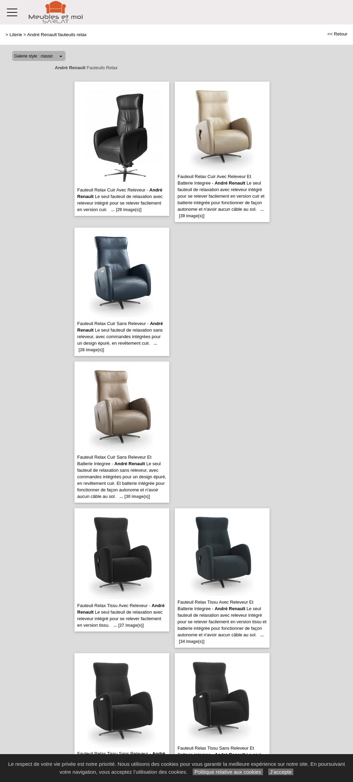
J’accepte (281, 772)
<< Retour (337, 34)
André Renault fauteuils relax (57, 34)
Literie (16, 34)
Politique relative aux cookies (228, 772)
